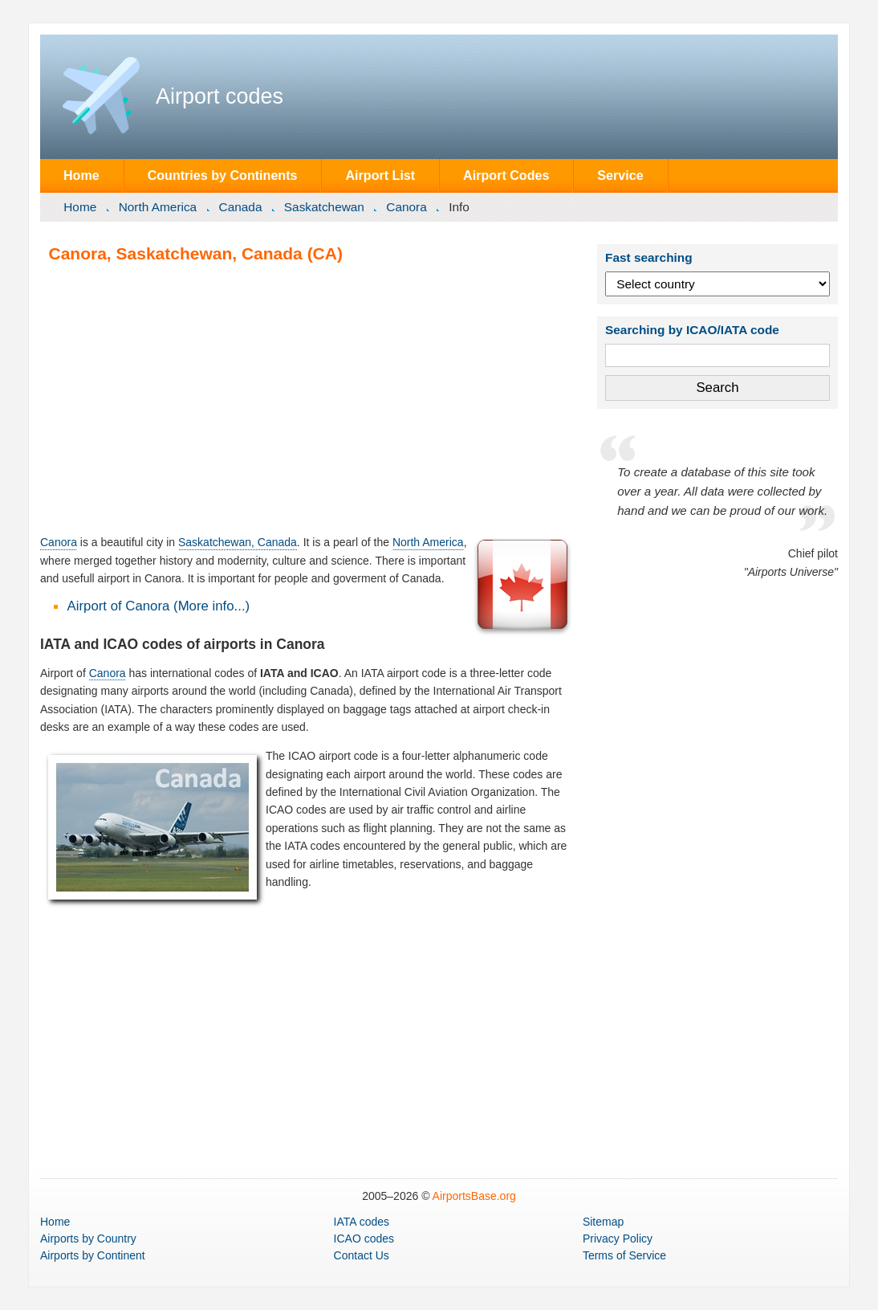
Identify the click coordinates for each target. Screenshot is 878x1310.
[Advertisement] (307, 398)
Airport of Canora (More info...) (158, 606)
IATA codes (362, 1221)
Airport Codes (506, 175)
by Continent (92, 1255)
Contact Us (361, 1255)
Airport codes (219, 96)
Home (81, 175)
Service (620, 175)
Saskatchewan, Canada (237, 542)
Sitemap (603, 1221)
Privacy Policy (617, 1238)
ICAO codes (364, 1238)
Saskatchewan (324, 207)
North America (158, 207)
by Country (88, 1238)
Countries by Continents (223, 175)
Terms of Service (624, 1255)
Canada (240, 207)
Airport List (380, 175)
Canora (406, 207)
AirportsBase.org (474, 1196)
